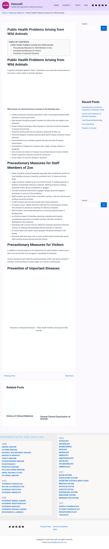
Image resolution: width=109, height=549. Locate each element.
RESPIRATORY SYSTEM (68, 492)
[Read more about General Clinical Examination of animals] (55, 403)
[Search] (104, 28)
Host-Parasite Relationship (92, 120)
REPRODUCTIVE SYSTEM (69, 498)
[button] (71, 5)
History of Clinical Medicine (20, 416)
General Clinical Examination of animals (55, 417)
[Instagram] (93, 5)
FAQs (86, 5)
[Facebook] (103, 5)
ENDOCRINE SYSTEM (67, 495)
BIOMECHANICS (65, 447)
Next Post (70, 376)
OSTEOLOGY (64, 441)
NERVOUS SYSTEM (66, 484)
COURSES (67, 5)
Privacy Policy (45, 527)
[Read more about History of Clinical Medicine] (22, 403)
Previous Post (8, 376)
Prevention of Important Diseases (26, 53)
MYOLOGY (63, 450)
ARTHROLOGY (64, 444)
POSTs (78, 5)
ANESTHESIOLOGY (66, 458)
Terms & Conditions (60, 527)
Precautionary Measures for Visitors (27, 51)
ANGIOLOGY (64, 455)
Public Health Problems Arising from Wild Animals (32, 45)
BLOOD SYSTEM (65, 475)
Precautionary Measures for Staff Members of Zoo (32, 48)
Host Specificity (88, 124)
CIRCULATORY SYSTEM (68, 478)
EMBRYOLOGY (64, 467)
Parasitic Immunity (89, 128)
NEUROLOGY (64, 452)
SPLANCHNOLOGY (66, 464)
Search (84, 24)
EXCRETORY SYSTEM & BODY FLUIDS (73, 481)
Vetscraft (17, 4)
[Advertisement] (38, 92)
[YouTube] (96, 5)
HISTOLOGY (63, 461)
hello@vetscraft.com (59, 542)
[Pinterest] (99, 5)
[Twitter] (106, 5)
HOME (56, 5)
